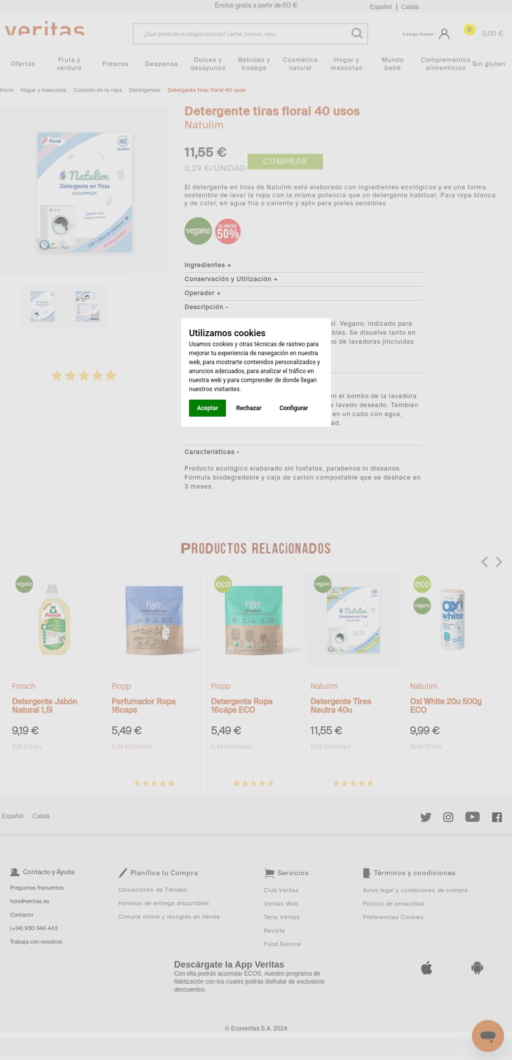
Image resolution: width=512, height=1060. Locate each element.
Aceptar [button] (207, 408)
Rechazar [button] (248, 408)
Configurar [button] (294, 408)
